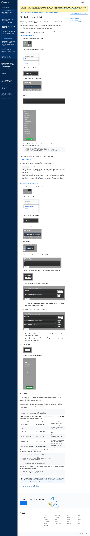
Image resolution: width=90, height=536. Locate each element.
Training (68, 519)
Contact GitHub (69, 523)
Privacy (32, 533)
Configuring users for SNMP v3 (76, 21)
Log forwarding (5, 36)
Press (79, 521)
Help (67, 515)
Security (45, 517)
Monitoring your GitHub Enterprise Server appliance (8, 27)
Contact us (24, 503)
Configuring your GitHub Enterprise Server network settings (8, 23)
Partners (57, 517)
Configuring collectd (6, 35)
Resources (46, 525)
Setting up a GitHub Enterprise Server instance (7, 16)
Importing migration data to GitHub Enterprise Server (8, 88)
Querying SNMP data (24, 393)
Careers (79, 519)
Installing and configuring (7, 10)
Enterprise (46, 519)
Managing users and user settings (7, 61)
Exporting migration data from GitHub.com (7, 84)
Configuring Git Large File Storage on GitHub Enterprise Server (8, 52)
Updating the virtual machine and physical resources (8, 45)
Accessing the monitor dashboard (9, 29)
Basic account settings (6, 66)
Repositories (4, 73)
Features (45, 515)
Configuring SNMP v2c (74, 18)
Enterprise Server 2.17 (79, 13)
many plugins (61, 31)
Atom (56, 519)
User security (4, 71)
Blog (79, 517)
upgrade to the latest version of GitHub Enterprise (66, 8)
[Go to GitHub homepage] (22, 512)
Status (67, 521)
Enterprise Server (5, 7)
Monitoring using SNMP (7, 38)
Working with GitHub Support (6, 99)
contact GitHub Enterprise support (31, 9)
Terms (29, 533)
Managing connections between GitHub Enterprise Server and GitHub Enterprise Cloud (8, 56)
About (79, 515)
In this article (72, 17)
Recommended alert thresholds (8, 31)
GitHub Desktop (58, 523)
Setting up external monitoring (8, 33)
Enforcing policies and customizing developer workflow (7, 94)
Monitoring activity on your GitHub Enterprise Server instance (8, 42)
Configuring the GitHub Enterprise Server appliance (8, 20)
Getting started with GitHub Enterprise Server (7, 13)
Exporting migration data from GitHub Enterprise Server (7, 81)
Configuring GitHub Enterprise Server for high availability (7, 49)
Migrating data (5, 75)
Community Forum (70, 517)
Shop (79, 523)
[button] (83, 2)
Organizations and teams (6, 68)
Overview (3, 78)
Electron (56, 521)
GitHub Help (7, 2)
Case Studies (46, 521)
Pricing (45, 523)
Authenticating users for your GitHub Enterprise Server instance (8, 64)
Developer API (58, 515)
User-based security (74, 20)
